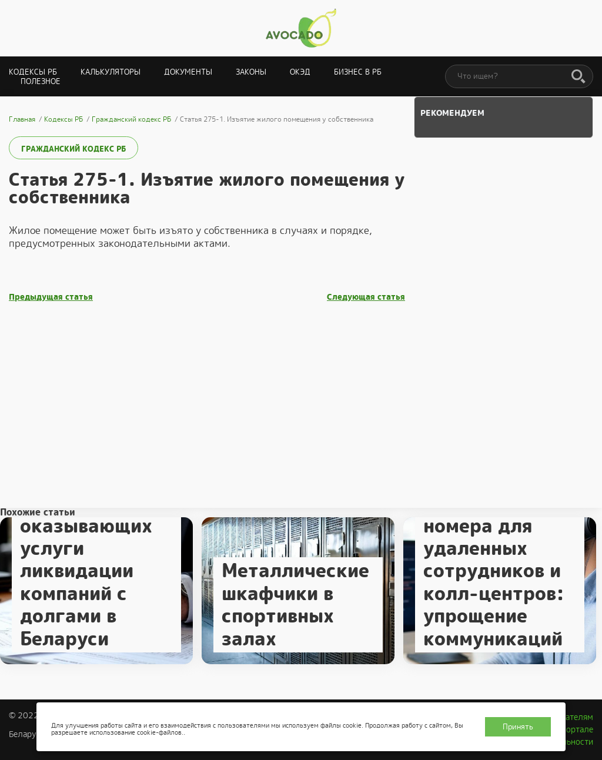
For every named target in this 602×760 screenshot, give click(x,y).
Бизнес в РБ (358, 72)
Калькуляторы (111, 72)
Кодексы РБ (33, 72)
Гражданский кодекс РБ (73, 149)
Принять (518, 726)
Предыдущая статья (51, 297)
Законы (251, 72)
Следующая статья (366, 297)
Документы (188, 72)
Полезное (41, 81)
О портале (573, 729)
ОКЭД (300, 72)
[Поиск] (578, 77)
